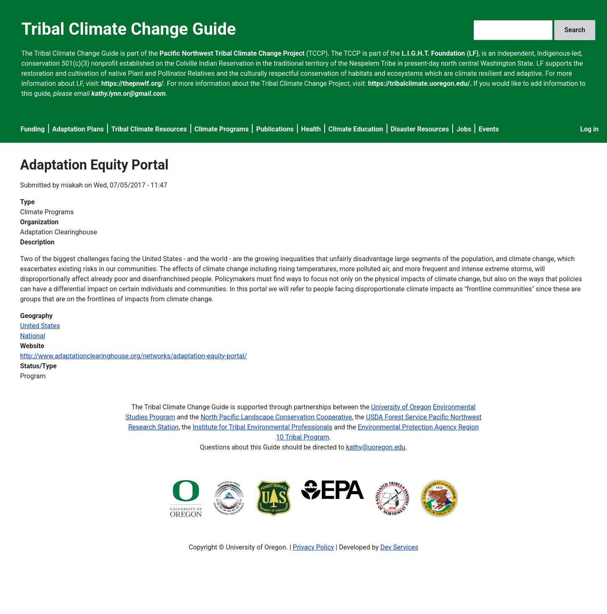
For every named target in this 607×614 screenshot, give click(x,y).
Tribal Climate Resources (149, 129)
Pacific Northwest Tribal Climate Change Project (232, 53)
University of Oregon (401, 407)
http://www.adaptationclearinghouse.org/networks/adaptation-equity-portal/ (133, 356)
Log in (589, 129)
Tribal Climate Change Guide (128, 29)
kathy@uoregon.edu (375, 447)
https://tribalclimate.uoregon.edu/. (420, 83)
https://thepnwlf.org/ (132, 83)
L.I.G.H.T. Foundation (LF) (440, 53)
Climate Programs (222, 129)
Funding (32, 129)
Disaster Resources (420, 129)
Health (311, 129)
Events (489, 129)
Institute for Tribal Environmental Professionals (262, 427)
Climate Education (355, 129)
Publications (275, 129)
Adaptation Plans (78, 129)
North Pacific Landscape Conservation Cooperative (276, 417)
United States (40, 326)
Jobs (463, 129)
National (32, 336)
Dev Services (399, 547)
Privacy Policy (313, 547)
